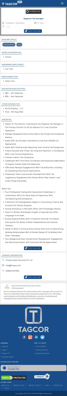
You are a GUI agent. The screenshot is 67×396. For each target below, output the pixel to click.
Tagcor (5, 353)
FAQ (45, 385)
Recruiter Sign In (7, 357)
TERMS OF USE (16, 385)
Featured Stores (41, 350)
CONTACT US (56, 385)
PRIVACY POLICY (32, 385)
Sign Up (4, 346)
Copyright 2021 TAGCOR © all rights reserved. (33, 393)
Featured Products (41, 353)
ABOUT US (5, 385)
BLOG (5, 388)
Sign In (4, 350)
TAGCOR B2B (39, 346)
